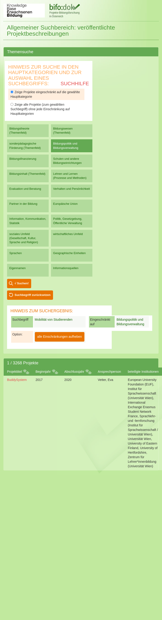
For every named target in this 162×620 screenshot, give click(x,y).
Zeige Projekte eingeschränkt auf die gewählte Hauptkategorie (45, 94)
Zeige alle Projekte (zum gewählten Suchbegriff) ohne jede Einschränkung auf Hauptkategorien (40, 109)
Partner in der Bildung (23, 203)
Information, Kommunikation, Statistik (27, 221)
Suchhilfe (75, 83)
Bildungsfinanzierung (22, 158)
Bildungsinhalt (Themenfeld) (27, 173)
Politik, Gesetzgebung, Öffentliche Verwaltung (67, 221)
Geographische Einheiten (69, 253)
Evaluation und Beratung (25, 188)
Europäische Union (65, 203)
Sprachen (15, 253)
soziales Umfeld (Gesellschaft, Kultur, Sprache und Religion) (23, 238)
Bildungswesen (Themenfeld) (63, 130)
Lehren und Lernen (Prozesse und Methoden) (70, 176)
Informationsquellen (65, 268)
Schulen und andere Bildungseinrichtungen (67, 161)
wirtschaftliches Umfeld (68, 234)
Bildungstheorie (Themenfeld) (19, 130)
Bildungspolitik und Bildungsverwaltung (65, 145)
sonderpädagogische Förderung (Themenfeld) (25, 145)
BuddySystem (17, 380)
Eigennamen (17, 268)
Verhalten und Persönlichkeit (71, 188)
